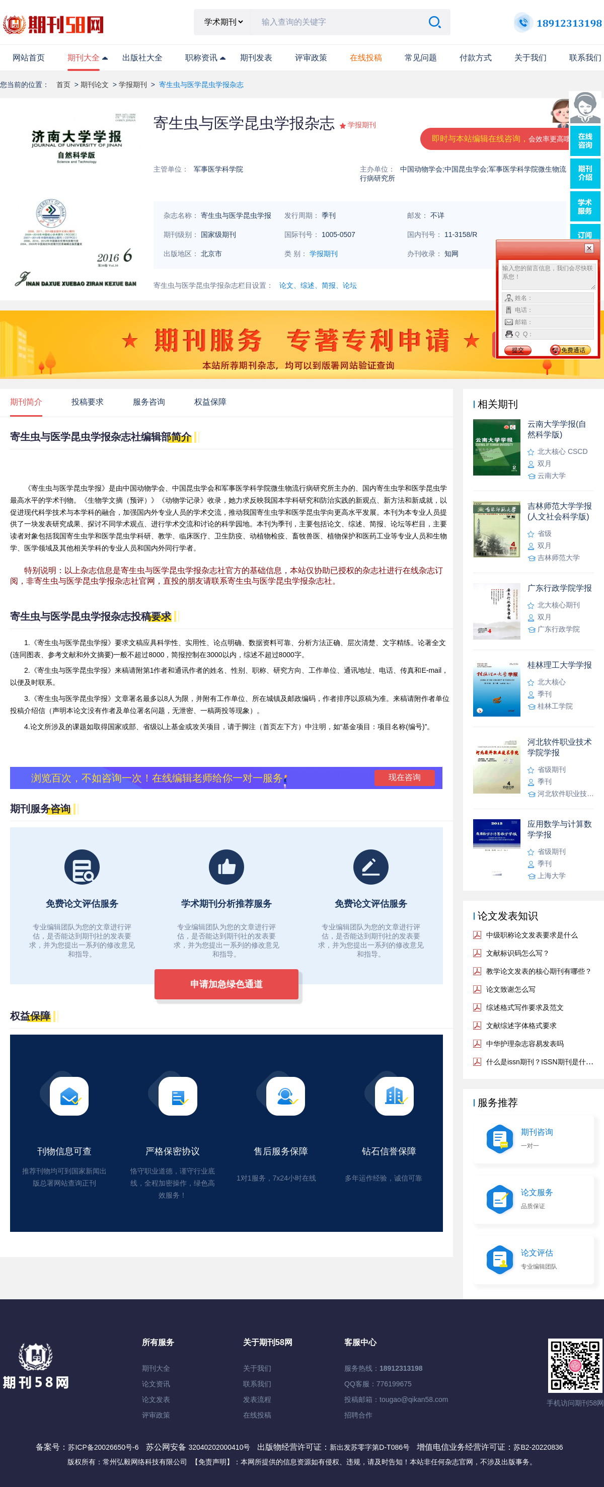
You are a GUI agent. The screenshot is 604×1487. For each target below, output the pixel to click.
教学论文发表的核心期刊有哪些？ (539, 971)
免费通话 (573, 350)
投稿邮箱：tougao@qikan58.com (396, 1399)
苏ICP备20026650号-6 (103, 1447)
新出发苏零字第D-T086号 (370, 1447)
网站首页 (29, 57)
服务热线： (383, 1368)
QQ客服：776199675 (378, 1383)
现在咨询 (405, 777)
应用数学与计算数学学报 (559, 829)
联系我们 (585, 57)
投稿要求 (87, 402)
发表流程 (257, 1399)
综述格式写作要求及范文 (525, 1007)
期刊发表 (256, 57)
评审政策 (311, 57)
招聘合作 (358, 1415)
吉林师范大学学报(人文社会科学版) (559, 511)
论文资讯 (156, 1383)
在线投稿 (257, 1415)
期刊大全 (83, 57)
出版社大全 (142, 57)
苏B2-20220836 (538, 1447)
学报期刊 (133, 85)
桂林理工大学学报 (559, 665)
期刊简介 (26, 402)
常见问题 (421, 57)
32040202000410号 (220, 1447)
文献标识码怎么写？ (518, 953)
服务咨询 (149, 402)
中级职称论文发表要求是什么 (532, 935)
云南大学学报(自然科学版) (556, 429)
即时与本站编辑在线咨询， (505, 138)
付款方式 (476, 57)
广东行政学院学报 (559, 588)
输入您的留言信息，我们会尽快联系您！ (548, 276)
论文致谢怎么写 (511, 989)
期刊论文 (95, 85)
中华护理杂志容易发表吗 (525, 1044)
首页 (63, 85)
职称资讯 (201, 57)
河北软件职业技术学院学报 (559, 747)
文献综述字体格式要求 (521, 1026)
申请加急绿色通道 (226, 984)
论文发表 (156, 1399)
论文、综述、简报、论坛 (318, 285)
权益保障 (210, 402)
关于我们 (530, 57)
